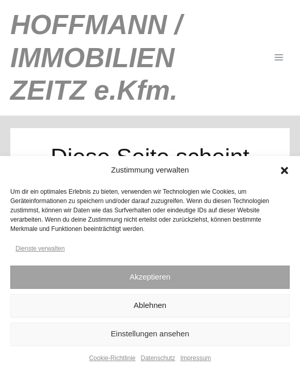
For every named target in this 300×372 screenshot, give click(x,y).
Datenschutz (158, 358)
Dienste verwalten (40, 248)
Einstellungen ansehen (150, 333)
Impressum (195, 358)
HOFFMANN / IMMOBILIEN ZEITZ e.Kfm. (96, 57)
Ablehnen (150, 305)
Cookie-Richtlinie (112, 358)
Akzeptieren (150, 276)
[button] (284, 170)
